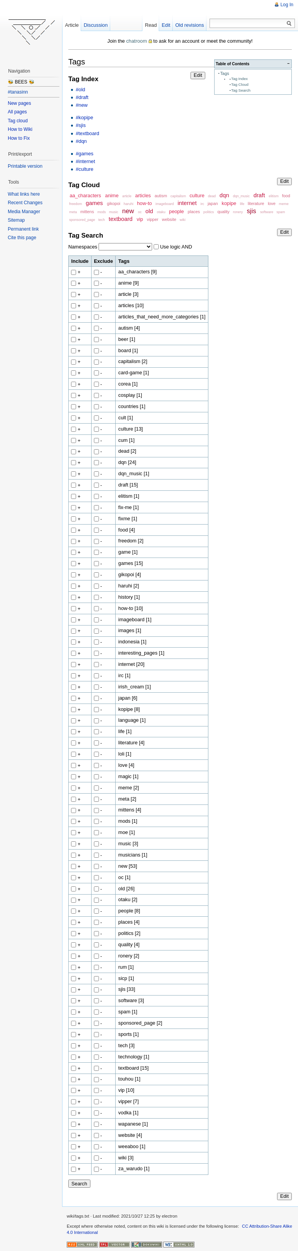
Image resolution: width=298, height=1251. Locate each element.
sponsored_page (82, 220)
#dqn (81, 141)
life (242, 204)
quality (223, 211)
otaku (161, 212)
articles (143, 195)
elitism (274, 196)
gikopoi (113, 203)
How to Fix (19, 138)
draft (259, 195)
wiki (182, 220)
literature (256, 203)
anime (112, 195)
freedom (75, 204)
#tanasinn (18, 92)
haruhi (128, 204)
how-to (144, 203)
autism (160, 195)
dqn (224, 195)
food (286, 195)
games (94, 203)
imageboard (165, 204)
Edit (198, 75)
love (271, 203)
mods (101, 212)
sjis (251, 211)
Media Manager (24, 211)
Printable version (25, 166)
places (194, 211)
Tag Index (239, 78)
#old (80, 89)
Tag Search (241, 90)
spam (281, 212)
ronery (238, 212)
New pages (19, 103)
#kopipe (84, 117)
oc (140, 212)
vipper (152, 219)
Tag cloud (18, 120)
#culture (85, 169)
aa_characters (85, 195)
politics (208, 212)
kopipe (229, 203)
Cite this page (22, 237)
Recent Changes (25, 202)
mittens (87, 211)
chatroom (136, 41)
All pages (17, 112)
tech (101, 220)
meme (284, 204)
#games (85, 153)
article (127, 196)
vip (140, 219)
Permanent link (23, 229)
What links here (24, 194)
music (113, 212)
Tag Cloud (239, 84)
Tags (224, 73)
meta (73, 212)
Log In (287, 4)
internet (187, 203)
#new (82, 105)
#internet (85, 161)
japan (213, 203)
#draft (82, 97)
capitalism (178, 196)
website (169, 219)
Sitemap (16, 220)
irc (202, 204)
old (149, 211)
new (128, 211)
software (266, 212)
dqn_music (241, 196)
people (176, 211)
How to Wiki (20, 129)
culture (196, 195)
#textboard (87, 133)
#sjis (81, 125)
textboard (120, 219)
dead (212, 196)
